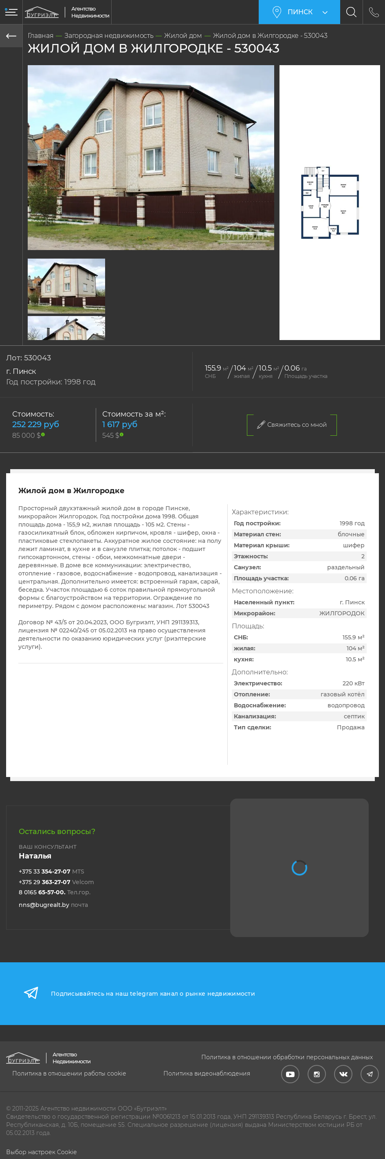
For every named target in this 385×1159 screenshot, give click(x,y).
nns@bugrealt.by (53, 905)
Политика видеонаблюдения (206, 1073)
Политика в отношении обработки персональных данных (287, 1057)
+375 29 (56, 882)
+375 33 (51, 871)
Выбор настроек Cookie (41, 1152)
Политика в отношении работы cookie (69, 1073)
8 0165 (54, 892)
